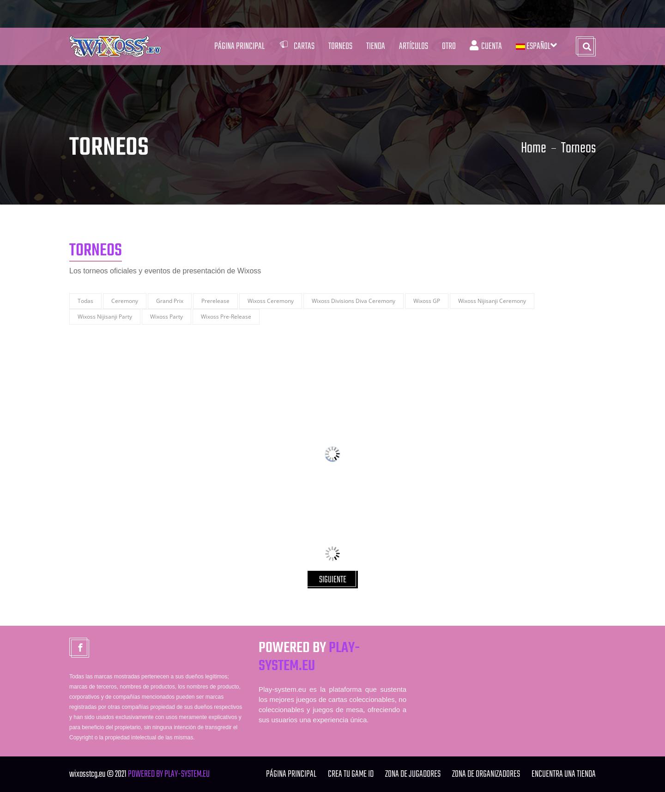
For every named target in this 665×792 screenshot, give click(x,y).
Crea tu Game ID (351, 774)
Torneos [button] (340, 46)
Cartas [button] (296, 46)
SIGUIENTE (332, 580)
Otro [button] (449, 46)
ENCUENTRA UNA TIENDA (564, 774)
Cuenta (486, 46)
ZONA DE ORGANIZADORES (486, 774)
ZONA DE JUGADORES (413, 774)
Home (533, 149)
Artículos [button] (413, 46)
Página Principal (239, 46)
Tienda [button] (375, 46)
